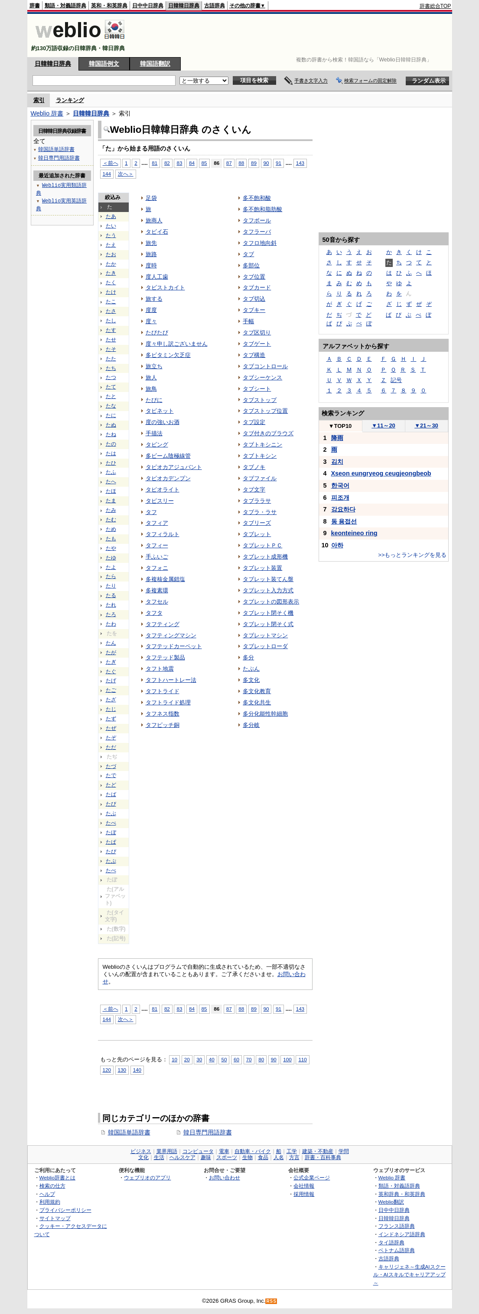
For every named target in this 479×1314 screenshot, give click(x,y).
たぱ (111, 842)
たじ (111, 709)
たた (111, 359)
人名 (279, 1157)
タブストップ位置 (265, 411)
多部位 (251, 265)
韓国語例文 (104, 63)
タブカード (257, 287)
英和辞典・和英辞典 (401, 1194)
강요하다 (343, 509)
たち (111, 368)
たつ (111, 377)
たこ (111, 302)
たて (111, 387)
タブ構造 (254, 355)
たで (111, 775)
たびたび (157, 332)
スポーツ (226, 1157)
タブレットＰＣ (262, 545)
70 (249, 1059)
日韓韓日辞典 (183, 5)
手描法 (154, 433)
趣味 (206, 1157)
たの (111, 444)
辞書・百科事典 (323, 1157)
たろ (111, 614)
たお (111, 254)
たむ (111, 520)
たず (111, 719)
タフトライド (162, 691)
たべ (111, 823)
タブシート (257, 389)
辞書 (34, 5)
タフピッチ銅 (162, 725)
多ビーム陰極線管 (168, 456)
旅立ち (154, 366)
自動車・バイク (253, 1151)
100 (287, 1059)
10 (174, 1059)
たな (111, 406)
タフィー (157, 545)
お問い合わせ (224, 1177)
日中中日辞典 (147, 5)
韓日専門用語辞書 (207, 1132)
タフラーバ (257, 231)
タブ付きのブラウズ (268, 433)
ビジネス (140, 1151)
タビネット (160, 411)
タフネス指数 (162, 713)
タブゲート (257, 344)
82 (167, 163)
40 (212, 1059)
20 (187, 1059)
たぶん (251, 668)
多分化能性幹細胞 (265, 713)
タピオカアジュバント (174, 467)
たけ (111, 292)
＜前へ (110, 163)
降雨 (337, 437)
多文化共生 (257, 702)
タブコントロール (265, 366)
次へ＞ (126, 174)
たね (111, 434)
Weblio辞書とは (57, 1177)
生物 (247, 1157)
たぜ (111, 728)
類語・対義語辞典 (65, 5)
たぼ (111, 832)
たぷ (111, 861)
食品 (263, 1157)
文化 (143, 1157)
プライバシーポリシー (65, 1210)
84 (192, 163)
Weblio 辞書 (47, 113)
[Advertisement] (293, 35)
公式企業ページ (311, 1177)
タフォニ (157, 568)
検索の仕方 (52, 1186)
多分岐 (251, 725)
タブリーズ (257, 523)
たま (111, 501)
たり (111, 586)
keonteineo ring (354, 533)
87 (229, 163)
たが (111, 652)
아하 (337, 545)
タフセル (157, 601)
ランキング (70, 100)
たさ (111, 311)
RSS (271, 1301)
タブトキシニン (262, 444)
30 (199, 1059)
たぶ (111, 813)
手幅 (248, 321)
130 (122, 1070)
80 (261, 1059)
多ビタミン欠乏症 (168, 355)
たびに (154, 400)
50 (224, 1059)
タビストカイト (165, 287)
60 (236, 1059)
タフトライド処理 (168, 702)
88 (241, 163)
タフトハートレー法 (171, 680)
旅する (154, 299)
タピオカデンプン (168, 478)
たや (111, 548)
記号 (396, 380)
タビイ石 (157, 231)
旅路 (151, 254)
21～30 (426, 425)
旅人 (151, 377)
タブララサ (257, 501)
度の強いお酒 (162, 422)
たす (111, 330)
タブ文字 (254, 489)
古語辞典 (214, 5)
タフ (151, 512)
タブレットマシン (265, 635)
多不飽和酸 (257, 198)
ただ (111, 747)
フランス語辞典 (396, 1226)
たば (111, 794)
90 (266, 163)
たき (111, 273)
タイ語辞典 (391, 1242)
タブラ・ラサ (260, 512)
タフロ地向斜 (260, 243)
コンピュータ (198, 1151)
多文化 (251, 680)
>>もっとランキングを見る (412, 555)
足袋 (151, 198)
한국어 (340, 485)
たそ (111, 349)
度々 (151, 321)
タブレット (257, 534)
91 (278, 163)
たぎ (111, 662)
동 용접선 (344, 521)
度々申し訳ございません (177, 344)
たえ (111, 245)
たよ (111, 567)
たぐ (111, 671)
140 (137, 1070)
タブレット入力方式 (268, 590)
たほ (111, 491)
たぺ (111, 870)
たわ (111, 624)
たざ (111, 700)
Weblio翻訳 (391, 1202)
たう (111, 235)
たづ (111, 766)
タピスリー (160, 501)
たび (111, 804)
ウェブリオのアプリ (147, 1177)
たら (111, 576)
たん (111, 643)
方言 (294, 1157)
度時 (151, 265)
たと (111, 396)
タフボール (257, 220)
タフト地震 (160, 668)
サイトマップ (55, 1218)
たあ (111, 216)
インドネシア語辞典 (401, 1234)
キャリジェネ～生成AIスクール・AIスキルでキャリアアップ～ (409, 1274)
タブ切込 (254, 299)
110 (302, 1059)
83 (179, 163)
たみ (111, 510)
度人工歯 (157, 276)
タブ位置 (254, 276)
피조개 (340, 497)
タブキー (254, 310)
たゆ (111, 558)
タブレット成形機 (265, 556)
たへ (111, 482)
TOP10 (340, 426)
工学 (292, 1151)
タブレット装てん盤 (268, 579)
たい (111, 226)
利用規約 (49, 1202)
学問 (344, 1151)
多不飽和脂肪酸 (262, 209)
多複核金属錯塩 (165, 579)
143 (300, 163)
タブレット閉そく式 (268, 624)
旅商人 (154, 220)
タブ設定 (254, 422)
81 (154, 163)
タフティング (162, 624)
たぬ (111, 425)
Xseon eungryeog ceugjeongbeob (381, 473)
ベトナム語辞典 (396, 1250)
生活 (159, 1157)
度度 (151, 310)
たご (111, 690)
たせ (111, 340)
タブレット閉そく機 (268, 613)
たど (111, 785)
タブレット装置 (262, 568)
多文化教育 (257, 691)
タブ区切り (257, 332)
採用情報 (303, 1194)
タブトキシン (260, 456)
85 (204, 163)
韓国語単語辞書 (129, 1132)
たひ (111, 463)
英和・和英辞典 (109, 5)
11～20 (383, 425)
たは (111, 453)
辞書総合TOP (435, 6)
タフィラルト (162, 534)
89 (254, 163)
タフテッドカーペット (174, 646)
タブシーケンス (262, 377)
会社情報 (303, 1186)
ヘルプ (47, 1194)
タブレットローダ (265, 646)
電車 (224, 1151)
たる (111, 595)
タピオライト (162, 489)
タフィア (157, 523)
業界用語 (166, 1151)
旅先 (151, 243)
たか (111, 264)
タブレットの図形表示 (271, 601)
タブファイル (260, 478)
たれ (111, 605)
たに (111, 415)
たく (111, 283)
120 (107, 1070)
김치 (337, 461)
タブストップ (260, 400)
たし (111, 321)
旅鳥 (151, 389)
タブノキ (254, 467)
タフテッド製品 (165, 657)
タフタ (154, 613)
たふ (111, 472)
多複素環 (157, 590)
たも (111, 539)
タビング (157, 444)
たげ (111, 681)
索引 (39, 100)
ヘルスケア (182, 1157)
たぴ (111, 851)
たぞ (111, 738)
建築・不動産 (317, 1151)
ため (111, 529)
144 (107, 174)
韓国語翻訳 (155, 63)
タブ (248, 254)
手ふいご (157, 556)
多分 (248, 657)
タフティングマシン (171, 635)
